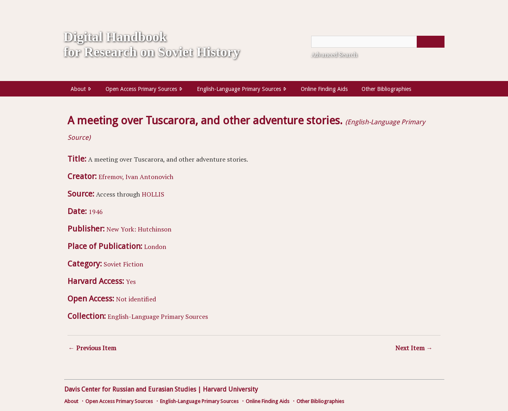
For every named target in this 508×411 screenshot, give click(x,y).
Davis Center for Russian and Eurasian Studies (130, 389)
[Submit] (430, 42)
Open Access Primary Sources (141, 89)
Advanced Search (334, 54)
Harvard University (230, 389)
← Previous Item (92, 347)
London (155, 246)
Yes (131, 281)
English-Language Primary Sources (239, 89)
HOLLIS (153, 194)
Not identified (136, 299)
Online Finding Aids (324, 89)
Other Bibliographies (386, 89)
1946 (96, 211)
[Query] (377, 42)
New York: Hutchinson (138, 229)
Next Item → (414, 347)
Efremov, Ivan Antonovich (135, 176)
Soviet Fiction (123, 264)
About (78, 89)
